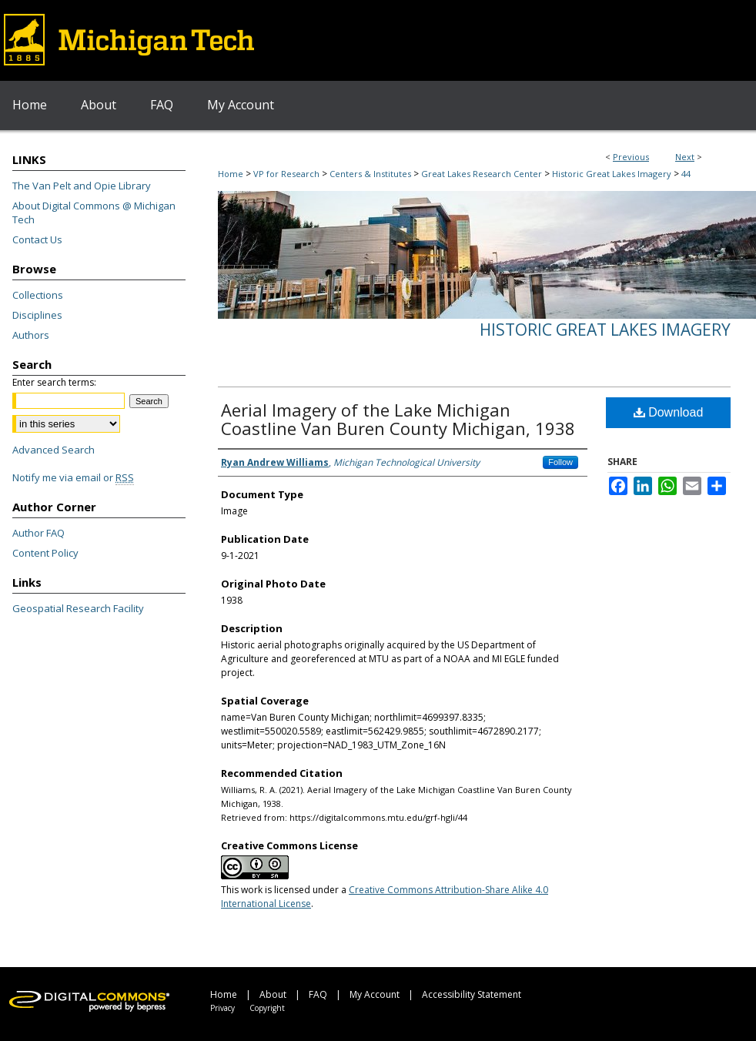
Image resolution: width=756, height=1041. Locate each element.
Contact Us (37, 239)
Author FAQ (38, 533)
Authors (30, 335)
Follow (560, 462)
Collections (37, 295)
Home (230, 173)
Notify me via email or (73, 477)
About (272, 994)
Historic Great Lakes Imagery (611, 173)
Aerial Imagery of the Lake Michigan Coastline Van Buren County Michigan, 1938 (398, 419)
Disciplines (37, 315)
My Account (375, 994)
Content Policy (45, 553)
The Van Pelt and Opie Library (81, 185)
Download (669, 412)
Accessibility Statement (471, 994)
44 (686, 173)
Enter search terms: (54, 382)
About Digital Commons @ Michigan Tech (94, 212)
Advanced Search (53, 450)
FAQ (318, 994)
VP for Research (286, 173)
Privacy (222, 1008)
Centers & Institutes (370, 173)
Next (684, 156)
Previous (631, 156)
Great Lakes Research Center (481, 173)
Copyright (267, 1008)
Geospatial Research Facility (78, 608)
